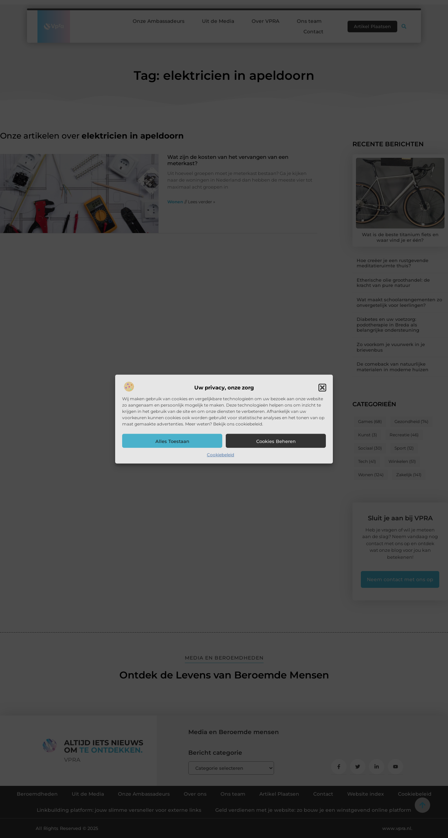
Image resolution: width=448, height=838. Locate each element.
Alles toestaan (172, 441)
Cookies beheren (276, 441)
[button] (322, 387)
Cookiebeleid (220, 454)
